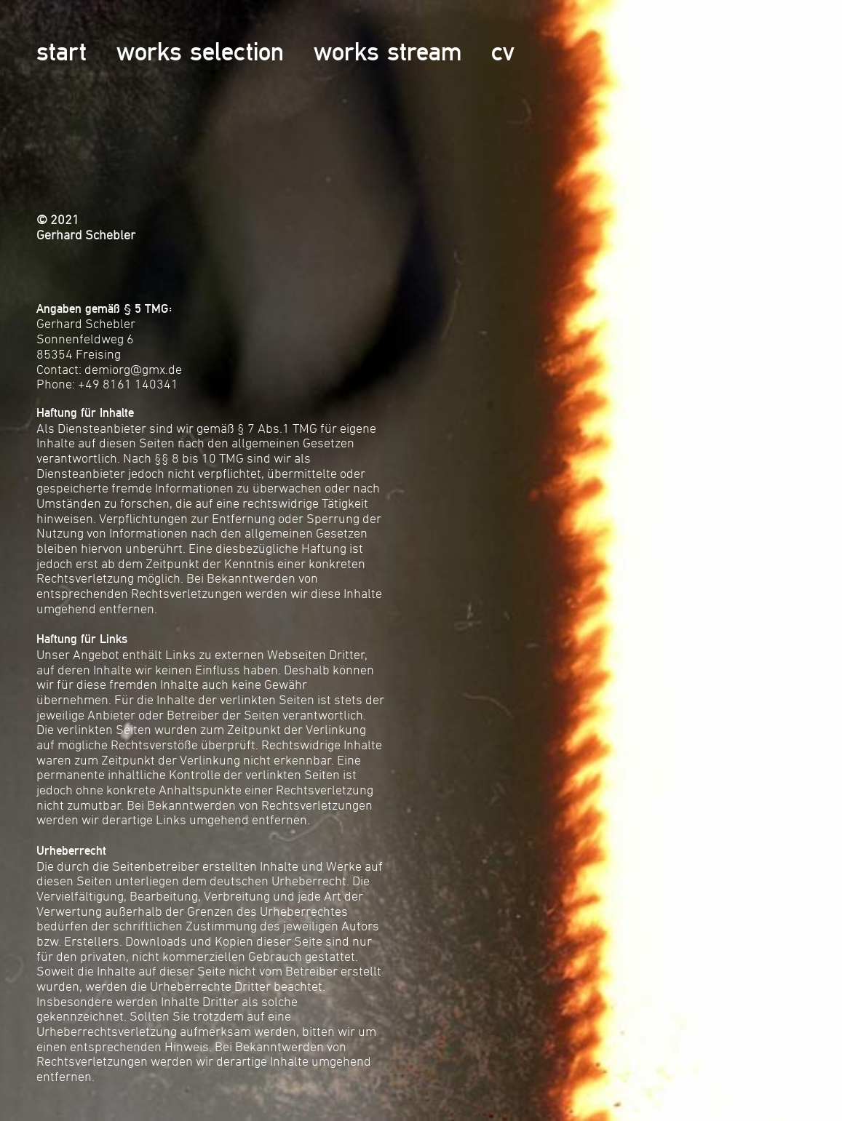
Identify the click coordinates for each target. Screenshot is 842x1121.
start (61, 51)
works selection (200, 51)
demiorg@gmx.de (133, 369)
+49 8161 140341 (128, 383)
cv (502, 51)
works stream (387, 51)
